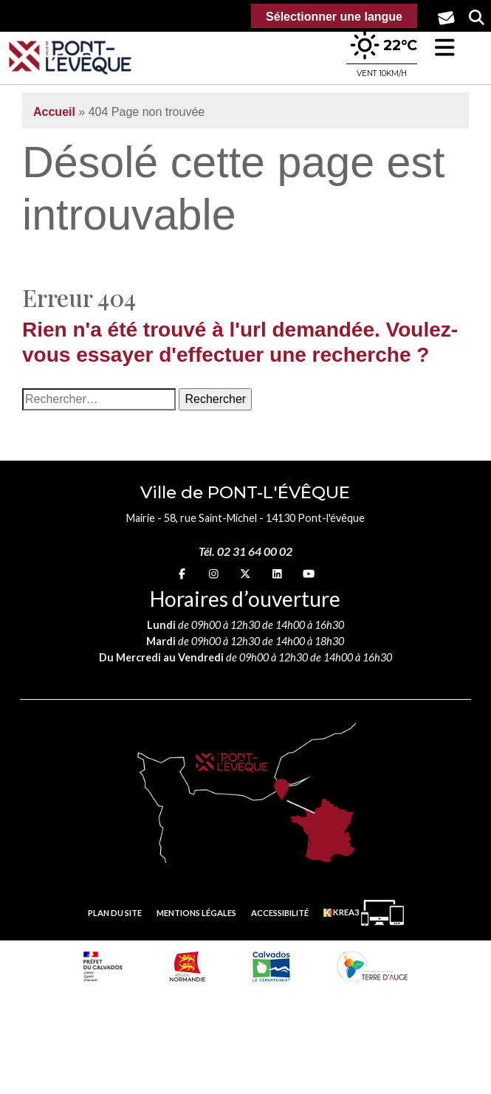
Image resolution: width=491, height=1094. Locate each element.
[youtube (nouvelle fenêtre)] (309, 573)
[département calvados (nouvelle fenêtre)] (271, 966)
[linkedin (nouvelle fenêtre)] (277, 573)
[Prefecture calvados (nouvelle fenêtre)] (103, 966)
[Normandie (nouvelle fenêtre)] (187, 966)
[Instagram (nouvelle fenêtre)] (214, 573)
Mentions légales (196, 913)
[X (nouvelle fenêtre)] (245, 573)
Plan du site (115, 913)
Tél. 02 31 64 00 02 (245, 551)
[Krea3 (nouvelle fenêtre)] (363, 913)
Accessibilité (280, 913)
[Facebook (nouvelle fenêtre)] (182, 573)
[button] (445, 47)
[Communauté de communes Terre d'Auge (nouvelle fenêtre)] (372, 966)
